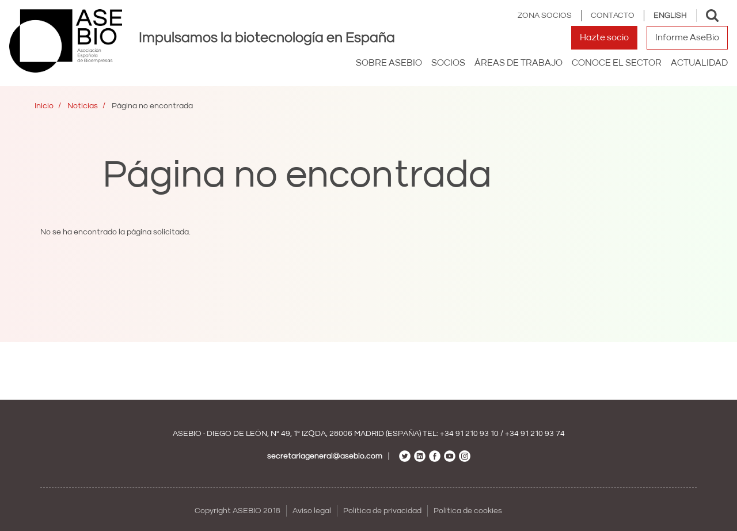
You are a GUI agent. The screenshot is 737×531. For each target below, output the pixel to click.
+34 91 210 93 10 (469, 434)
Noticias (82, 106)
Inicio (44, 106)
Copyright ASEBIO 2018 (237, 511)
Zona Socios (545, 16)
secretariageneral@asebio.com (324, 456)
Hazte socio (604, 37)
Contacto (613, 16)
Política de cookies (468, 511)
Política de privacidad (382, 511)
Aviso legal (311, 511)
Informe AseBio (687, 37)
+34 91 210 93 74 (535, 434)
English (670, 16)
